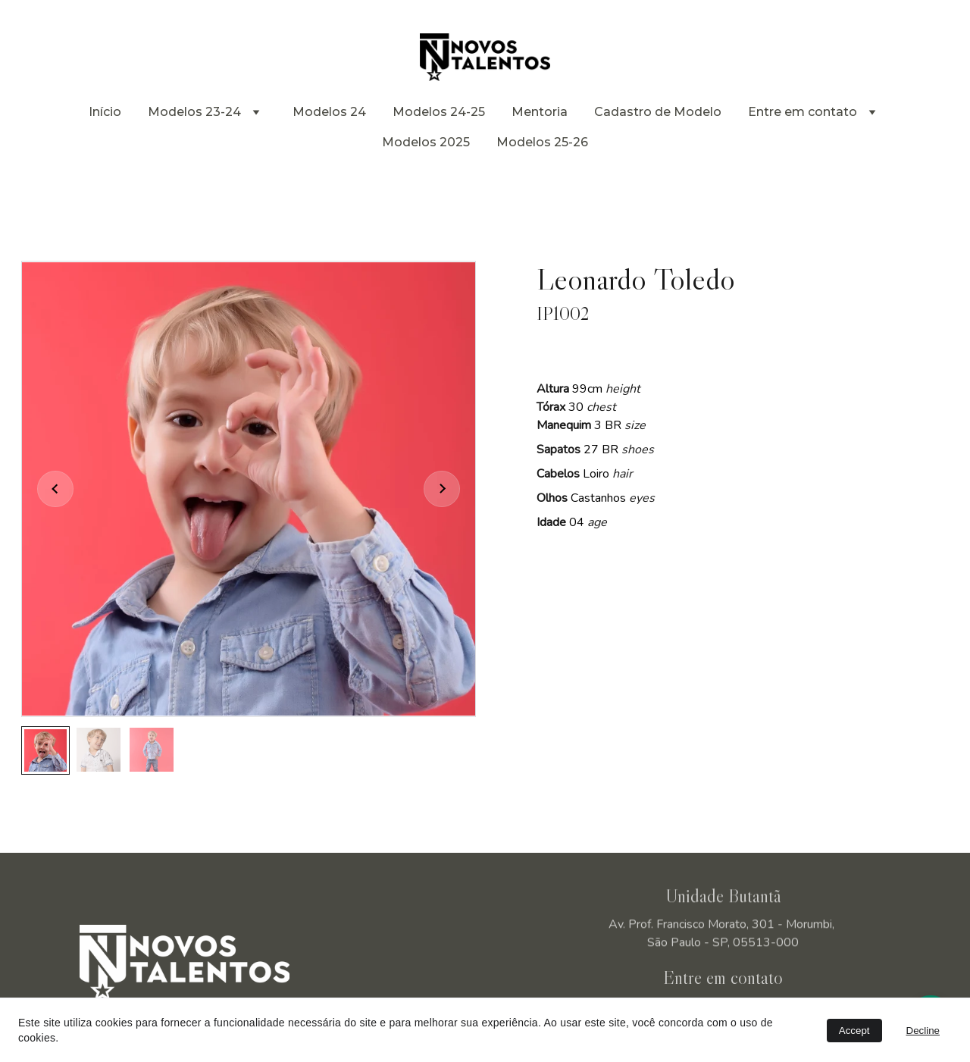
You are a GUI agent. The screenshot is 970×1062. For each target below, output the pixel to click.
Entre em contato (802, 112)
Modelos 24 (329, 112)
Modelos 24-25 (439, 112)
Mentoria (540, 112)
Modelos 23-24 (194, 112)
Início (105, 112)
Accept (854, 1030)
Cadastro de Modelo (657, 112)
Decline (923, 1030)
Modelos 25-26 (542, 142)
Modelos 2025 (426, 142)
